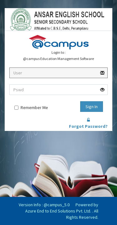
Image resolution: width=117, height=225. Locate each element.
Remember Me (34, 107)
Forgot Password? (88, 123)
